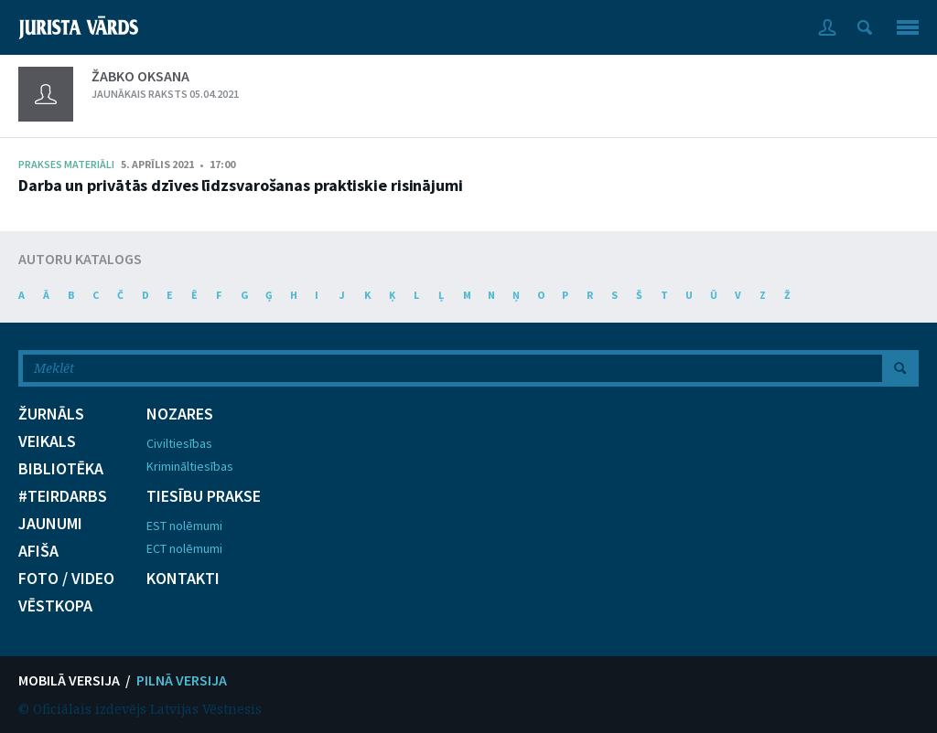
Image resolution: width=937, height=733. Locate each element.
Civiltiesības (179, 443)
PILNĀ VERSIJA (181, 680)
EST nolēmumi (184, 525)
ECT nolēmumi (184, 548)
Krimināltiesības (189, 466)
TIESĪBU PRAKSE (203, 496)
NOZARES (179, 414)
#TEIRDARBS (62, 496)
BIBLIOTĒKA (60, 469)
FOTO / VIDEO (66, 578)
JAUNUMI (50, 524)
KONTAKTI (183, 578)
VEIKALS (47, 441)
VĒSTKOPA (55, 606)
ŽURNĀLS (51, 414)
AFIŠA (38, 551)
